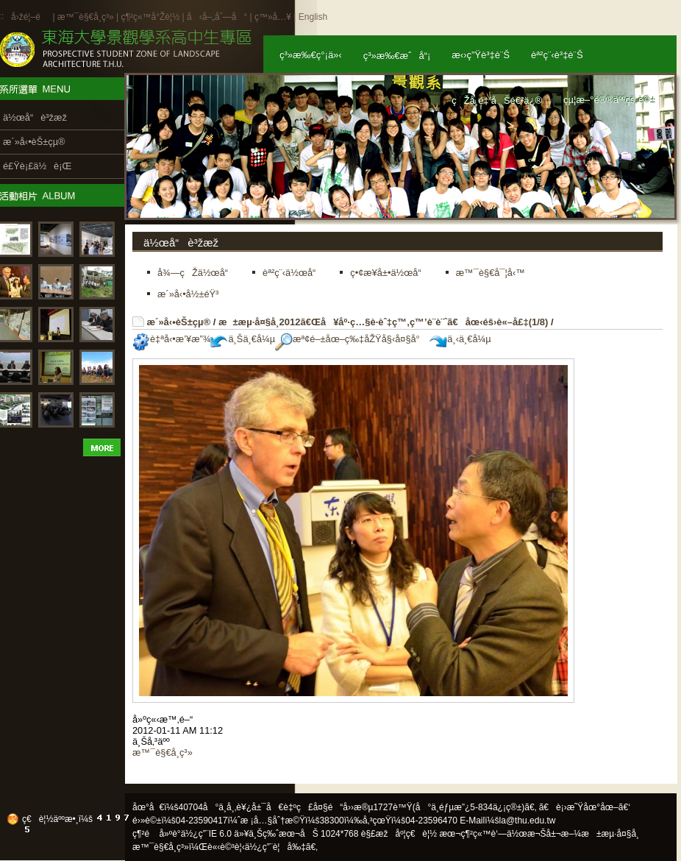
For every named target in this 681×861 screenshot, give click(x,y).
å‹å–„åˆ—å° (217, 17)
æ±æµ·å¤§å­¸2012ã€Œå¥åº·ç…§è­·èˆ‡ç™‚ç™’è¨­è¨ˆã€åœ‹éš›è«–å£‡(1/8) (383, 321)
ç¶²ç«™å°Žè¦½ (150, 17)
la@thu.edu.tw (527, 820)
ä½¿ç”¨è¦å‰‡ (275, 847)
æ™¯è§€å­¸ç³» (86, 17)
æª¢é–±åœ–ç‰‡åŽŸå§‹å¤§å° (351, 338)
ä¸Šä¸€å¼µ (242, 338)
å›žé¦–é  (30, 17)
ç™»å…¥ (272, 17)
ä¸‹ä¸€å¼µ (460, 338)
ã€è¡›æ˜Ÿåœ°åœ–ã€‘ (584, 807)
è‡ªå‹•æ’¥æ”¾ (171, 338)
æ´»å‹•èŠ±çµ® (179, 321)
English (313, 17)
